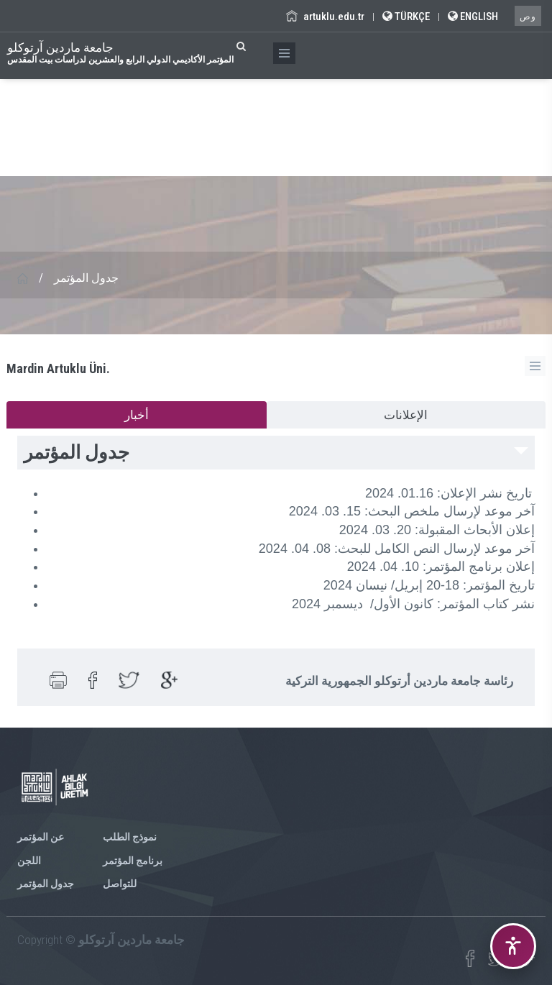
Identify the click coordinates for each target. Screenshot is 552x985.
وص (528, 17)
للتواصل (120, 883)
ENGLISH (473, 16)
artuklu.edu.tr (325, 16)
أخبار (136, 415)
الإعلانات (406, 415)
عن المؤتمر (40, 837)
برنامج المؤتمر (132, 860)
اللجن (29, 860)
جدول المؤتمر (45, 883)
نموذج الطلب (130, 837)
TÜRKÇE (406, 16)
